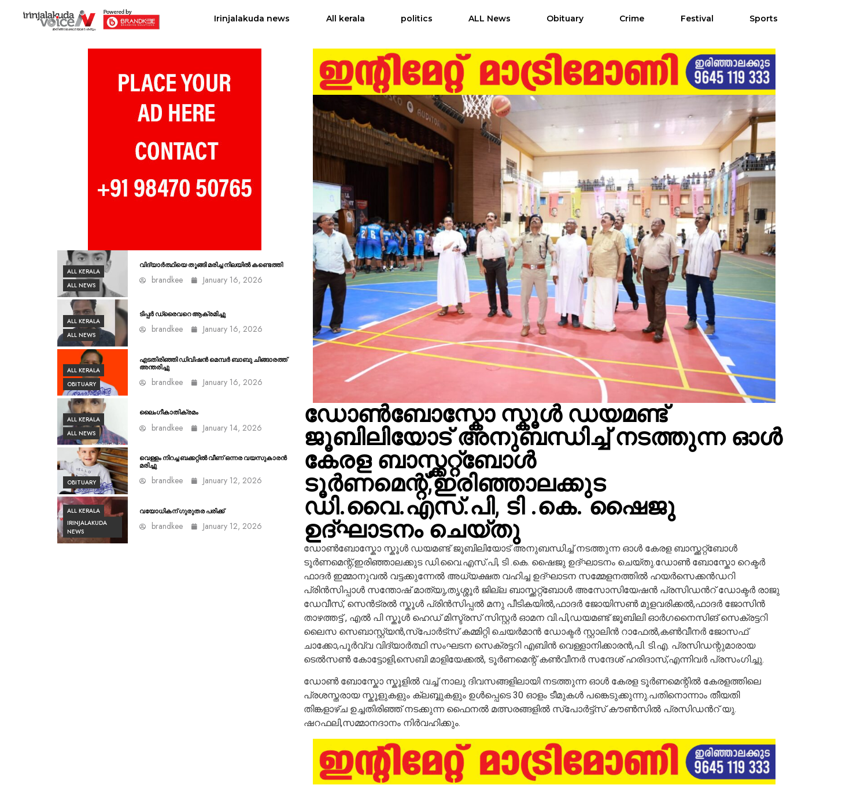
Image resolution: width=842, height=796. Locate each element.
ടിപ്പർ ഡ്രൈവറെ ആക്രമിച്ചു (182, 314)
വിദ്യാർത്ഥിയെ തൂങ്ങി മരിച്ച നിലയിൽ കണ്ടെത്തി (211, 265)
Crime (631, 18)
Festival (697, 18)
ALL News (489, 18)
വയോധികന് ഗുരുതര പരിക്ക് (181, 511)
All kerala (345, 18)
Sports (763, 18)
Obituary (565, 18)
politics (417, 18)
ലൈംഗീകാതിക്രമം (168, 412)
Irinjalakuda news (252, 18)
